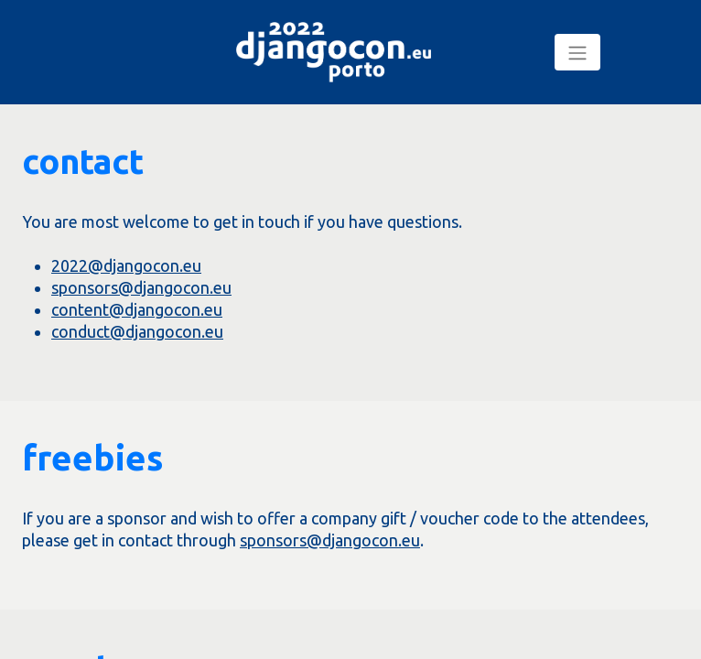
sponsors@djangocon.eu (141, 287)
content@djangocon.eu (136, 309)
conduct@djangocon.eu (137, 331)
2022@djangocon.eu (126, 265)
